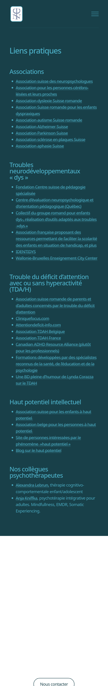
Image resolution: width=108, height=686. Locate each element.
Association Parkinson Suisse (42, 133)
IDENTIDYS (26, 251)
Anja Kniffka (27, 498)
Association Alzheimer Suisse (42, 126)
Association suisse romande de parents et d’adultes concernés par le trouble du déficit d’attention (55, 305)
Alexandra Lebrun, (32, 485)
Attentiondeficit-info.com (38, 325)
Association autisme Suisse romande (49, 120)
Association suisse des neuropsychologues (54, 81)
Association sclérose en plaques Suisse (50, 139)
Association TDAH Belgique (40, 331)
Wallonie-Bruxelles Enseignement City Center (56, 258)
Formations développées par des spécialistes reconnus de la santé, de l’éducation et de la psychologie (56, 363)
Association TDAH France (38, 338)
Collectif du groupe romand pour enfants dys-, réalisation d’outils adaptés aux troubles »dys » (56, 219)
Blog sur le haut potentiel (38, 450)
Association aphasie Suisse (40, 146)
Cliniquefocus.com (32, 318)
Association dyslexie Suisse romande (49, 100)
